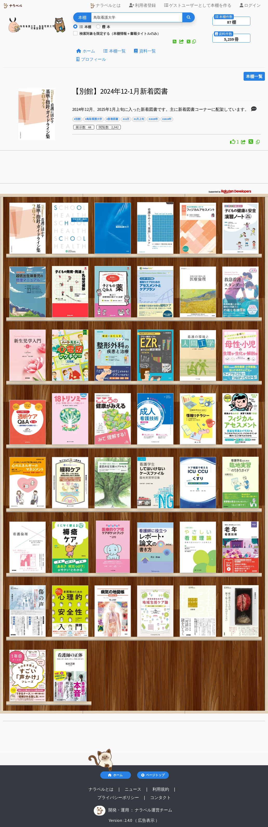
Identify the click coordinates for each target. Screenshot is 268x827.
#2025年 (153, 119)
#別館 (77, 119)
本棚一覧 (114, 50)
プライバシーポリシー (118, 797)
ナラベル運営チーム (153, 809)
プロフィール (91, 59)
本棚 (85, 27)
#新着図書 (112, 119)
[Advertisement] (134, 168)
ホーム (85, 50)
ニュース (133, 789)
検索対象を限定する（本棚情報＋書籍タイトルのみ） (119, 33)
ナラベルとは (105, 5)
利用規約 (161, 789)
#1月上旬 (139, 119)
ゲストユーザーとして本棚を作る (197, 5)
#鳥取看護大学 (93, 119)
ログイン (250, 5)
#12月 (126, 119)
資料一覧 (145, 50)
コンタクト (160, 797)
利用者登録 (142, 5)
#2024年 (166, 119)
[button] (175, 41)
